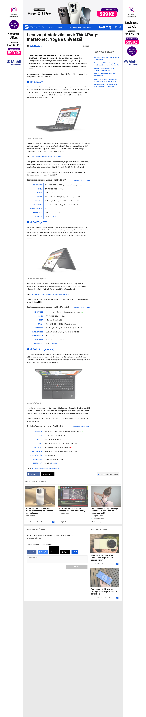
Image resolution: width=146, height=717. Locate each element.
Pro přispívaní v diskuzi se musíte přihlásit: (39, 544)
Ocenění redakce (69, 613)
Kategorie (87, 27)
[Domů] (34, 27)
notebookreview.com (39, 468)
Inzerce (66, 616)
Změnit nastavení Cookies (101, 613)
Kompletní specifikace (81, 180)
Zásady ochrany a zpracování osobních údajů (107, 616)
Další (74, 552)
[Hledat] (120, 27)
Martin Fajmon (96, 522)
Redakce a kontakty (70, 611)
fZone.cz (82, 616)
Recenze (52, 27)
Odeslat (77, 567)
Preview (115, 474)
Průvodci (77, 27)
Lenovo (102, 474)
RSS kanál (67, 618)
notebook (109, 474)
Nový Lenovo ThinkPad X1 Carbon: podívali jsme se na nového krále (105, 80)
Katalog (61, 27)
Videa (69, 27)
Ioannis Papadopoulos (32, 522)
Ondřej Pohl (62, 522)
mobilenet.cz (83, 611)
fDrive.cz (81, 613)
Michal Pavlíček (95, 564)
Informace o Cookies (100, 611)
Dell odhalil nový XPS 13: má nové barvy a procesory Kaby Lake (105, 86)
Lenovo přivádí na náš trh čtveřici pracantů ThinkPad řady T (105, 69)
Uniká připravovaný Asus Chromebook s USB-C (46, 156)
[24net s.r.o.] (118, 624)
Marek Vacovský (106, 598)
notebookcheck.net (52, 468)
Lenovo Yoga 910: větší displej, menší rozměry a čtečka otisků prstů (106, 64)
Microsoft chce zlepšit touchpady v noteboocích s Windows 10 (51, 294)
